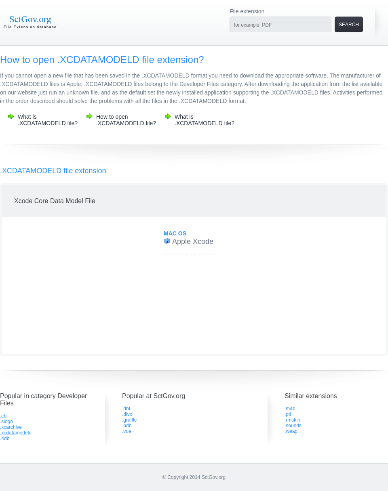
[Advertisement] (74, 285)
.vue (126, 431)
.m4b (290, 408)
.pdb (126, 425)
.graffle (129, 420)
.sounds (293, 425)
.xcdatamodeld (16, 433)
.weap (291, 431)
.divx (127, 414)
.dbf (126, 408)
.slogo (6, 421)
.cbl (4, 416)
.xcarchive (11, 427)
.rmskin (292, 420)
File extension (247, 11)
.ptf (288, 414)
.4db (4, 438)
